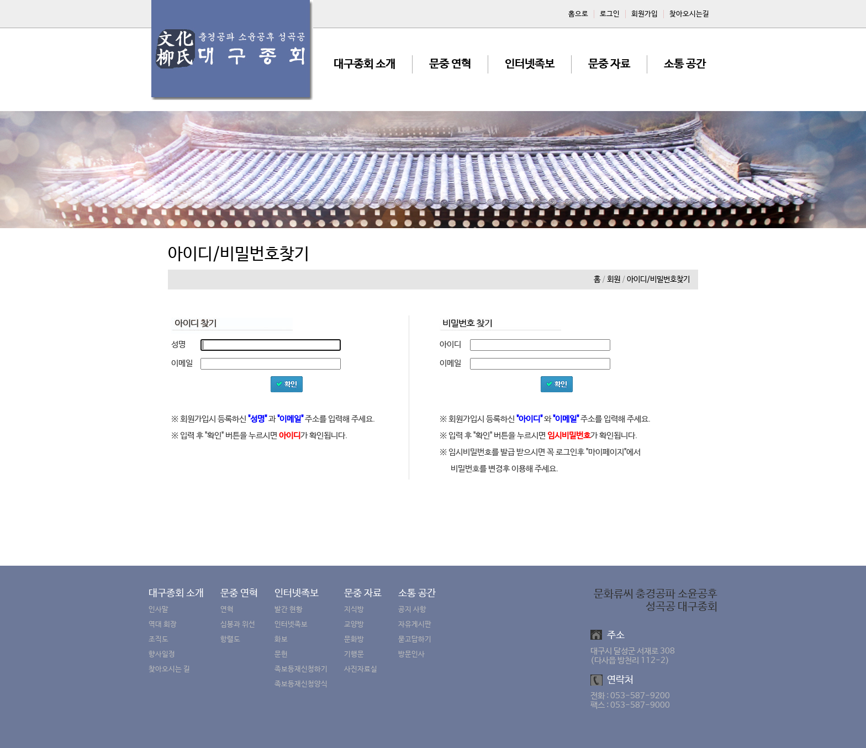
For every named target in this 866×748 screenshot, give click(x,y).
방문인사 (411, 654)
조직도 (158, 639)
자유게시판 (414, 624)
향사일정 (162, 654)
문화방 (354, 639)
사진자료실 (360, 669)
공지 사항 (412, 609)
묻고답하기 (414, 639)
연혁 (227, 609)
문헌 (281, 654)
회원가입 (644, 14)
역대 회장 (163, 624)
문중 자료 (609, 64)
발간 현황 (288, 609)
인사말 (158, 609)
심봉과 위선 (237, 624)
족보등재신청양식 (301, 684)
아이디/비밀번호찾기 (658, 279)
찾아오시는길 (689, 14)
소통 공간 (685, 64)
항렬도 (230, 639)
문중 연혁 (450, 64)
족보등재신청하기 (301, 669)
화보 (281, 639)
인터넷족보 (530, 64)
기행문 (354, 654)
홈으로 (578, 14)
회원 (613, 279)
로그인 (610, 14)
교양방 (354, 624)
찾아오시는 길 (169, 669)
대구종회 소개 (364, 64)
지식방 (354, 609)
